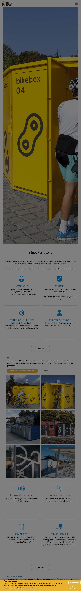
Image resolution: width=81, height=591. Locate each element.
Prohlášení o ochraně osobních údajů (25, 588)
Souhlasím (74, 582)
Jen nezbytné (73, 587)
